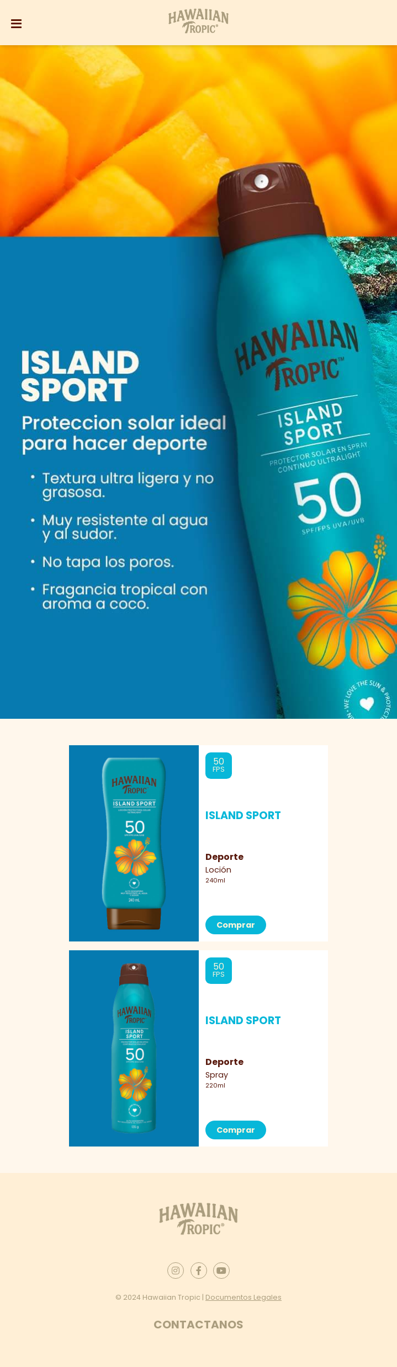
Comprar (235, 924)
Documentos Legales (243, 1297)
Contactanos (198, 1324)
